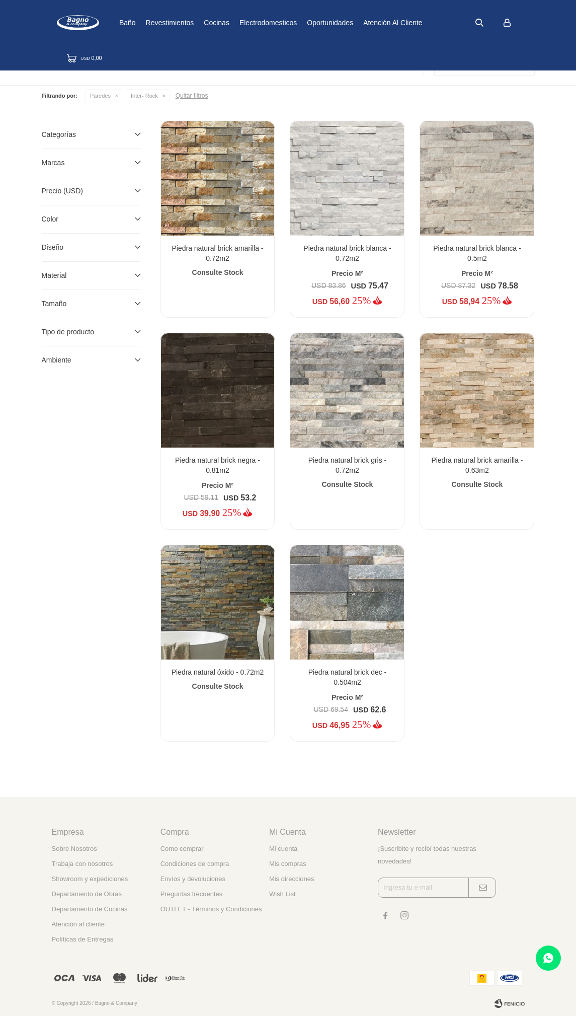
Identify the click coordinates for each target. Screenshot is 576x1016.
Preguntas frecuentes (191, 894)
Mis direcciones (291, 879)
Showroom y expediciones (90, 879)
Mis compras (287, 863)
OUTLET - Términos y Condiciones (211, 909)
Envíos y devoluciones (192, 879)
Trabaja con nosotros (82, 863)
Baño (161, 23)
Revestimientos (204, 23)
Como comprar (182, 848)
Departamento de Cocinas (90, 909)
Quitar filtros (192, 95)
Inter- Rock (144, 96)
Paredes (100, 96)
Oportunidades (364, 23)
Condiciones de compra (194, 863)
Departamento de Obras (87, 894)
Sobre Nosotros (74, 848)
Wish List (282, 894)
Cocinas (251, 23)
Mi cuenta (283, 848)
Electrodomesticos (302, 23)
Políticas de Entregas (83, 939)
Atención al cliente (427, 23)
